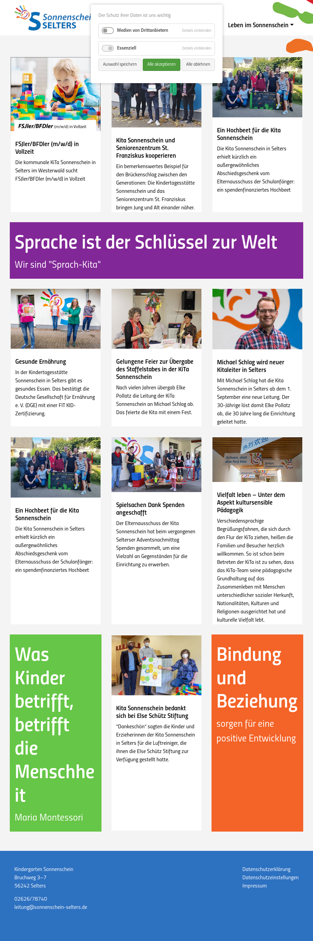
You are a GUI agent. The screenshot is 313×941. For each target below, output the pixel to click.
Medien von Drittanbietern (142, 30)
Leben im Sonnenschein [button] (258, 25)
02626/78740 (30, 899)
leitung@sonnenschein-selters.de (50, 907)
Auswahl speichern (120, 64)
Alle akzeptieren (161, 64)
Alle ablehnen (198, 64)
